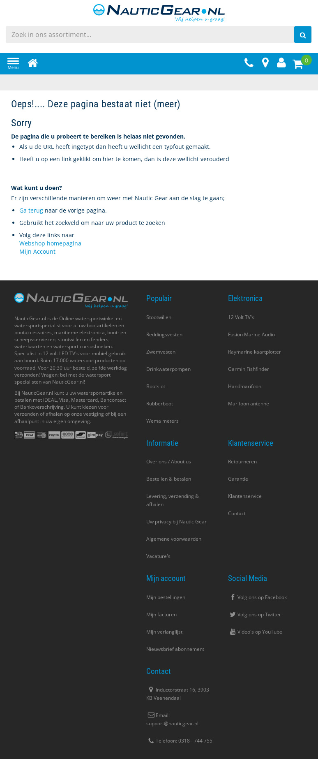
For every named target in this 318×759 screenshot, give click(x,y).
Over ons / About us (168, 461)
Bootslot (155, 386)
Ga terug (31, 210)
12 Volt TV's (241, 317)
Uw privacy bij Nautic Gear (176, 521)
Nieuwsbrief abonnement (175, 649)
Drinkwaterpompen (168, 369)
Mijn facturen (161, 614)
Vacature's (158, 556)
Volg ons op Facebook (257, 597)
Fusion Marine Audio (251, 334)
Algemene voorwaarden (173, 538)
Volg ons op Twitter (254, 614)
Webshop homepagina (50, 243)
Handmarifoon (244, 386)
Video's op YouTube (255, 631)
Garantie (238, 478)
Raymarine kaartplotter (254, 351)
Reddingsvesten (164, 334)
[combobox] (159, 34)
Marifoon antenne (248, 403)
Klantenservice (245, 496)
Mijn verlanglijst (164, 631)
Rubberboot (159, 403)
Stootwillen (158, 317)
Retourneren (242, 461)
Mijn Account (37, 251)
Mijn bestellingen (165, 597)
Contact (237, 513)
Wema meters (162, 420)
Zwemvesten (160, 351)
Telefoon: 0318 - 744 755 (179, 740)
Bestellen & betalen (168, 478)
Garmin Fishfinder (248, 369)
